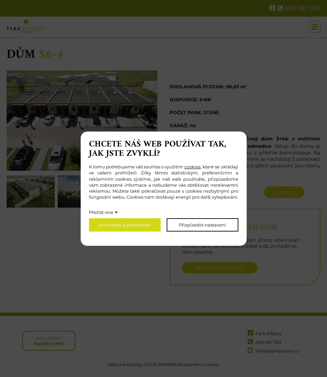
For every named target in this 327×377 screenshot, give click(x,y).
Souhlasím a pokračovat (125, 225)
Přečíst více (101, 212)
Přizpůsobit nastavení (202, 225)
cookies (192, 166)
